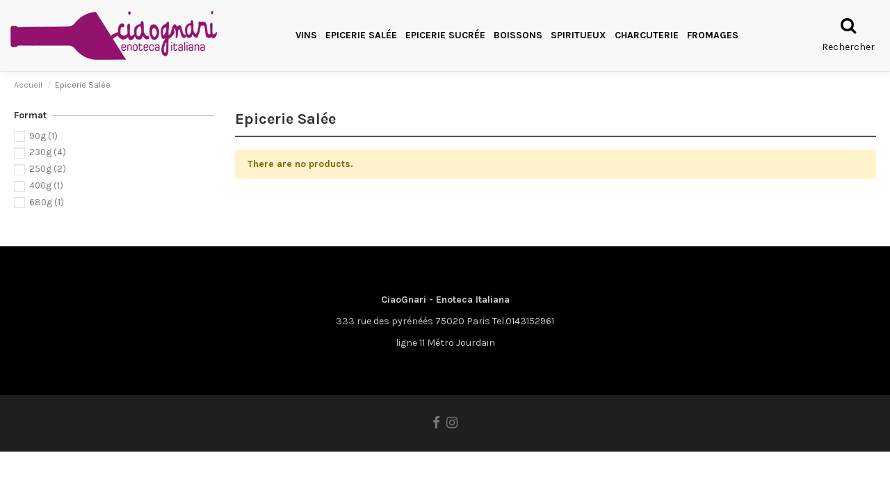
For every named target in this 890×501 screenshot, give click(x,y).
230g (47, 152)
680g (46, 202)
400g (46, 185)
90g (43, 136)
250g (47, 169)
